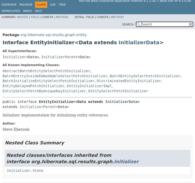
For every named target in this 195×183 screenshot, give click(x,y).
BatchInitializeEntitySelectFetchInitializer (48, 81)
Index (27, 11)
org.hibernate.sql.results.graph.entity (53, 35)
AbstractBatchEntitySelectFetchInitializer (46, 71)
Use (53, 4)
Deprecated (11, 11)
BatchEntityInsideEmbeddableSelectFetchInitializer (55, 76)
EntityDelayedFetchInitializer (33, 86)
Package (26, 4)
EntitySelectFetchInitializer (118, 91)
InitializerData (139, 42)
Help (38, 11)
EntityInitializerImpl (89, 86)
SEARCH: (128, 24)
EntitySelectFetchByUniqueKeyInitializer (44, 91)
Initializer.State (25, 171)
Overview (9, 4)
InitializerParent (59, 57)
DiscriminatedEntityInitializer (129, 81)
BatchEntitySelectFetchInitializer (145, 76)
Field (35, 17)
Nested (22, 17)
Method (62, 17)
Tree (62, 4)
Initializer (14, 57)
